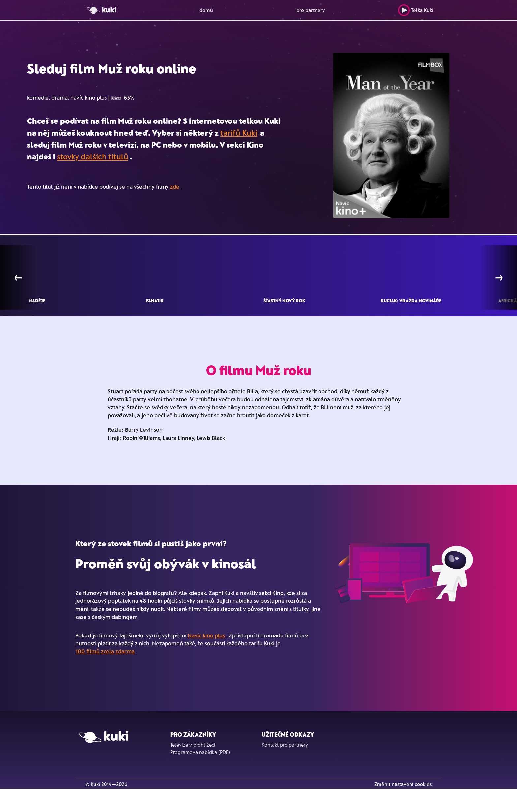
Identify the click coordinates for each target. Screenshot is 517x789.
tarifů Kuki (238, 132)
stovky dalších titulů (92, 156)
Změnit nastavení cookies (403, 784)
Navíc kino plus (206, 635)
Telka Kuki (415, 10)
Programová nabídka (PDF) (200, 752)
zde (174, 186)
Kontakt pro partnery (285, 745)
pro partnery (310, 10)
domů (206, 10)
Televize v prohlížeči (192, 745)
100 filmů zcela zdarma (105, 651)
